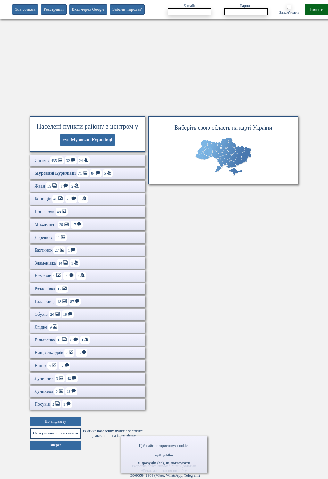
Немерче (60, 276)
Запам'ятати (289, 10)
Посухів (53, 404)
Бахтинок (56, 250)
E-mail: (189, 9)
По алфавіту (55, 421)
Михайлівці (59, 225)
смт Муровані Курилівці (87, 140)
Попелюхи (51, 212)
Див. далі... (164, 454)
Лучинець (56, 391)
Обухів (54, 314)
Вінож (52, 366)
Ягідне (46, 327)
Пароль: (246, 9)
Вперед (55, 445)
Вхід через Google (88, 9)
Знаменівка (57, 263)
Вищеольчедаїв (61, 353)
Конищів (61, 199)
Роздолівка (51, 289)
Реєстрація (54, 9)
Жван (57, 186)
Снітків (62, 160)
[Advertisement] (164, 66)
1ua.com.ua (25, 9)
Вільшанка (62, 340)
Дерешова (51, 237)
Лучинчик (56, 378)
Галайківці (58, 302)
